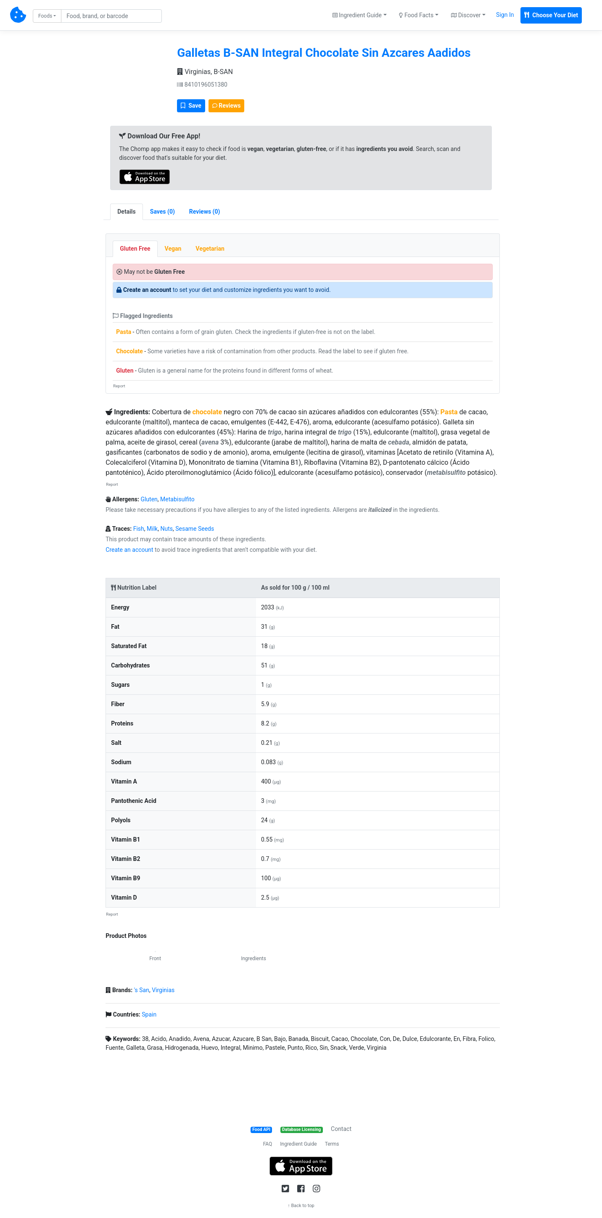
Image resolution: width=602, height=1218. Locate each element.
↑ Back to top (301, 1205)
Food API (261, 1129)
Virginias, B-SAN (205, 72)
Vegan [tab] (173, 248)
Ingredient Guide (298, 1144)
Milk (152, 528)
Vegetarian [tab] (209, 248)
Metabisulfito (177, 499)
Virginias (163, 990)
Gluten (124, 370)
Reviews (226, 105)
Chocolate (129, 351)
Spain (149, 1014)
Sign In (505, 14)
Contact (341, 1128)
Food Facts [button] (416, 15)
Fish (138, 528)
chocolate (207, 412)
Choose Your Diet (551, 15)
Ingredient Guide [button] (357, 15)
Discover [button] (466, 15)
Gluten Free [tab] (135, 248)
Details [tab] (126, 211)
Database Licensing (301, 1129)
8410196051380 (202, 84)
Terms (332, 1144)
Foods (45, 16)
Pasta (123, 331)
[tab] (162, 212)
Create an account (147, 289)
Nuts (166, 528)
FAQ (267, 1144)
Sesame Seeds (194, 528)
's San (141, 990)
